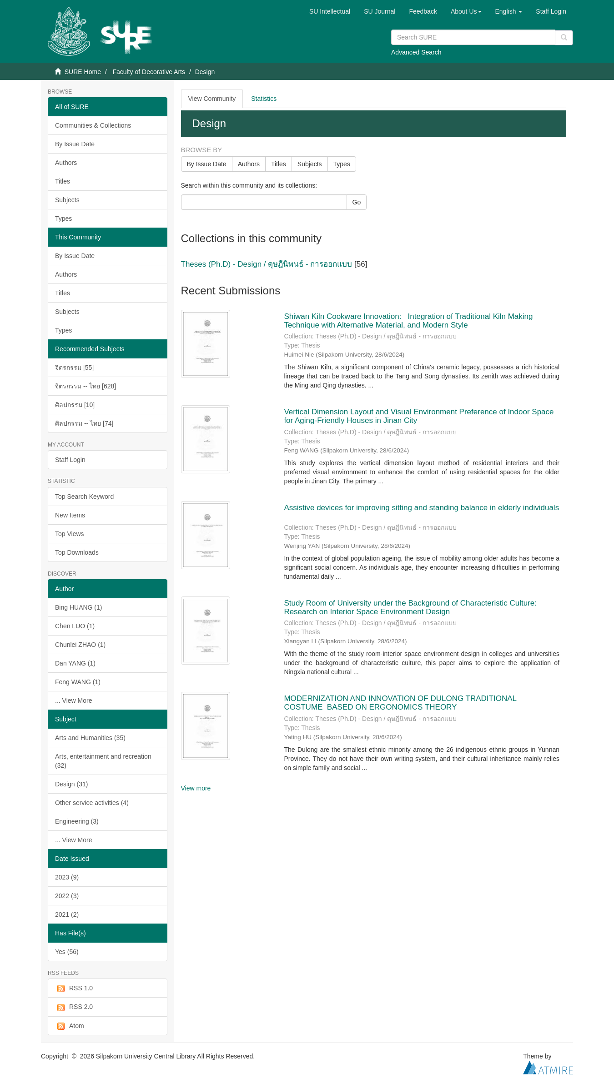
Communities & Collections (93, 125)
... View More (73, 700)
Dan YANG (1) (75, 663)
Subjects (67, 200)
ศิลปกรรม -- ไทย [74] (84, 423)
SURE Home (83, 71)
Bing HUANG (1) (78, 607)
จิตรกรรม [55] (74, 367)
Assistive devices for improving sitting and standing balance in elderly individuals (421, 507)
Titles (62, 181)
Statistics (264, 98)
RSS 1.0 (74, 988)
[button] (466, 11)
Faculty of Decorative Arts (148, 71)
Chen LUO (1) (75, 626)
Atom (69, 1026)
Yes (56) (67, 951)
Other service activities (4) (92, 802)
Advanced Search (416, 52)
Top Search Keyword (84, 496)
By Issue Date (75, 144)
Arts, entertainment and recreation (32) (103, 761)
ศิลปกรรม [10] (75, 404)
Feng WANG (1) (78, 682)
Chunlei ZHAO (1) (80, 644)
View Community (212, 98)
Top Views (69, 533)
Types (63, 218)
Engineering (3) (77, 821)
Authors (66, 162)
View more (196, 788)
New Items (70, 515)
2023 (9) (67, 877)
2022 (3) (67, 895)
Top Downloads (77, 552)
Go (356, 202)
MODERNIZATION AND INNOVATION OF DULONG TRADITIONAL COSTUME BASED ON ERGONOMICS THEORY (400, 702)
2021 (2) (67, 914)
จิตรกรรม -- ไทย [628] (85, 386)
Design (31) (71, 784)
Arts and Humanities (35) (90, 737)
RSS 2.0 (74, 1007)
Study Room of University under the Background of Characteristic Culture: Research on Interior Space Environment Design (410, 607)
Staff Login (70, 459)
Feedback (423, 11)
